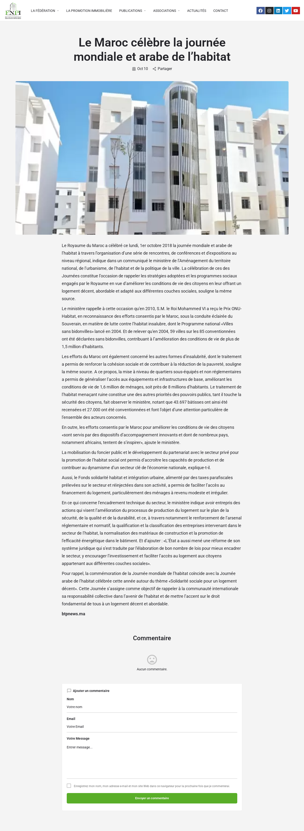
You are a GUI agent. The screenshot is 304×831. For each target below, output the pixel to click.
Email (71, 719)
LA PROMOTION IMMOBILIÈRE (89, 11)
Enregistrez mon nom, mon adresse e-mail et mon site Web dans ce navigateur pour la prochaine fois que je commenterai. (152, 786)
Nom (70, 699)
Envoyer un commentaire (152, 798)
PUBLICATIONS (130, 11)
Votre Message (78, 738)
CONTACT (220, 11)
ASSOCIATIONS (164, 11)
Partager (162, 68)
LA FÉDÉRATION (43, 11)
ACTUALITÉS (196, 11)
